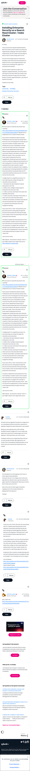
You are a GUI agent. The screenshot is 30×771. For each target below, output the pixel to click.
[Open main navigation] (28, 2)
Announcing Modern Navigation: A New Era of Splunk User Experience (15, 702)
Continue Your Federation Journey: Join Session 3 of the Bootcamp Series (13, 690)
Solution (6, 114)
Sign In (22, 2)
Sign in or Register (18, 12)
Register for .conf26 (15, 634)
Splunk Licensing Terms (24, 749)
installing (12, 88)
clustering (5, 88)
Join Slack (15, 655)
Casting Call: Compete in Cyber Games (13, 714)
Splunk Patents (23, 750)
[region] (15, 763)
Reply (6, 102)
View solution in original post (10, 243)
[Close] (27, 757)
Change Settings (14, 767)
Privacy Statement (14, 764)
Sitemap (3, 749)
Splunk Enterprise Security (10, 91)
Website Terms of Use (13, 749)
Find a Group (15, 675)
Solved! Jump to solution (10, 24)
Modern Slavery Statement (13, 750)
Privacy (6, 749)
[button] (27, 24)
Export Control (5, 750)
